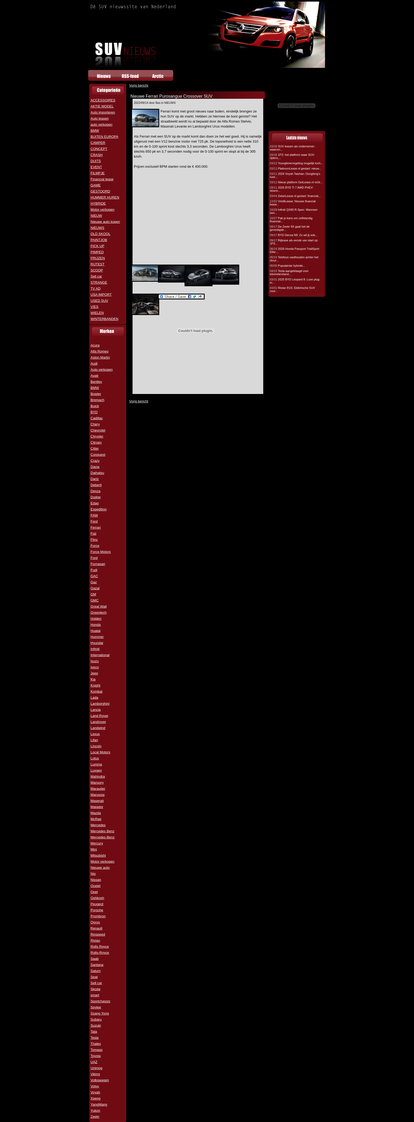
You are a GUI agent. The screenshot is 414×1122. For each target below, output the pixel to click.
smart (95, 995)
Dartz (95, 479)
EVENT (96, 167)
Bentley (96, 382)
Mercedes (98, 825)
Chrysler (97, 436)
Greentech (99, 612)
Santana (97, 965)
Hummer (97, 637)
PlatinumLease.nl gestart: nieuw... (295, 168)
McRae (96, 819)
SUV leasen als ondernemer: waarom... (292, 148)
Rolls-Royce (100, 953)
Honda (96, 625)
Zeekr (95, 1117)
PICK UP (97, 246)
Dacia (95, 467)
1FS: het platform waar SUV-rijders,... (292, 156)
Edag (94, 503)
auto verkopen (101, 124)
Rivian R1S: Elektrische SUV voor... (292, 289)
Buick (95, 406)
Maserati (97, 801)
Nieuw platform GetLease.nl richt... (296, 182)
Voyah (95, 1092)
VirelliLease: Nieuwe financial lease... (293, 203)
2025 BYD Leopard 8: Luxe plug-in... (295, 281)
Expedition (99, 509)
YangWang (99, 1104)
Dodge (96, 497)
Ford (94, 558)
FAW (94, 515)
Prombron (98, 916)
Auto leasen (100, 118)
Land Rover (99, 716)
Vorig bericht (138, 85)
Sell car (96, 276)
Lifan (94, 740)
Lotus (95, 758)
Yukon (95, 1110)
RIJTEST (98, 264)
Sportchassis (100, 1001)
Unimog (96, 1068)
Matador (97, 807)
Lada (94, 698)
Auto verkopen (102, 370)
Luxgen (96, 770)
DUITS (96, 161)
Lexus (95, 734)
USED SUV (99, 301)
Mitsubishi (98, 855)
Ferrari (96, 527)
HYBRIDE (98, 203)
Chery (95, 424)
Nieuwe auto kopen (105, 222)
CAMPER (98, 143)
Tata (94, 1032)
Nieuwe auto (100, 868)
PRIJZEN (98, 258)
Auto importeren (103, 112)
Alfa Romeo (100, 351)
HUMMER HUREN (105, 197)
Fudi (94, 570)
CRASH (97, 155)
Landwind (98, 728)
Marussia (98, 795)
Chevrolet (98, 430)
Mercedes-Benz (103, 837)
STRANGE (99, 282)
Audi (94, 363)
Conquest (98, 455)
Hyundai (97, 643)
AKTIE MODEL (102, 106)
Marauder (98, 789)
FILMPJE (98, 173)
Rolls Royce (100, 947)
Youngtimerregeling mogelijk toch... (296, 163)
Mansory (97, 783)
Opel (94, 892)
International (100, 655)
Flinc (94, 540)
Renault (96, 928)
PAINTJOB (99, 240)
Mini (94, 849)
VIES (94, 307)
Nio (93, 874)
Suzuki (96, 1025)
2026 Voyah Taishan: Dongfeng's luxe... (295, 175)
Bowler (96, 394)
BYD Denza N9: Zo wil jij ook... (293, 235)
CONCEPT (99, 149)
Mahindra (98, 776)
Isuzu (95, 661)
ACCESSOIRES (103, 100)
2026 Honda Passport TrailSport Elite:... (294, 250)
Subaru (96, 1019)
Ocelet (96, 886)
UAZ (94, 1062)
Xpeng (96, 1098)
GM (93, 594)
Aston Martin (100, 357)
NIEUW (96, 216)
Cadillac (97, 418)
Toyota (96, 1056)
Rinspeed (98, 934)
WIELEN (97, 313)
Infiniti (95, 649)
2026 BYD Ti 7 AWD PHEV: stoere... (291, 189)
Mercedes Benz (102, 831)
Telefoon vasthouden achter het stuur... (294, 259)
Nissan (96, 880)
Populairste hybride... (287, 265)
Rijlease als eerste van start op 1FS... (294, 242)
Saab (94, 959)
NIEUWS (97, 228)
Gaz (94, 582)
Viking (95, 1074)
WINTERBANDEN (104, 319)
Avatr (94, 376)
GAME (96, 185)
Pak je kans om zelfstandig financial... (291, 220)
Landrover (98, 722)
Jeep (94, 673)
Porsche (97, 910)
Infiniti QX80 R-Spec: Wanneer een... (294, 211)
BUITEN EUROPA (104, 137)
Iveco (95, 667)
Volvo (95, 1086)
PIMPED (97, 252)
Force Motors (101, 552)
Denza (96, 491)
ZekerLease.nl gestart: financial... (295, 196)
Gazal (95, 588)
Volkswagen (100, 1080)
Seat (94, 977)
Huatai (96, 631)
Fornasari (98, 564)
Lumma (96, 764)
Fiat (93, 534)
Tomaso (97, 1050)
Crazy (95, 461)
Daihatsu (97, 473)
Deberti (96, 485)
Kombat (96, 691)
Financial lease (102, 179)
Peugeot (97, 904)
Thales (96, 1044)
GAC (94, 576)
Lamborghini (100, 704)
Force (95, 546)
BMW (95, 131)
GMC (94, 600)
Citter (95, 448)
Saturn (96, 971)
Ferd (94, 521)
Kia (93, 679)
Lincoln (96, 746)
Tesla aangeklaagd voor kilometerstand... (289, 272)
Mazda (96, 813)
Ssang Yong (100, 1013)
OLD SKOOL (100, 234)
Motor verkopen (102, 210)
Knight (95, 685)
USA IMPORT (101, 295)
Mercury (97, 843)
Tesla (94, 1038)
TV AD (96, 288)
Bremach (97, 400)
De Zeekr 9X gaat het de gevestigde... (289, 228)
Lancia (96, 710)
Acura (95, 345)
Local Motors (100, 752)
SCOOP (97, 270)
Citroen (96, 442)
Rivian (95, 940)
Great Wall (99, 606)
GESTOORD (100, 191)
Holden (96, 619)
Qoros (95, 922)
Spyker (96, 1007)
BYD (94, 412)
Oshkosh (97, 898)
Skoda (95, 989)
